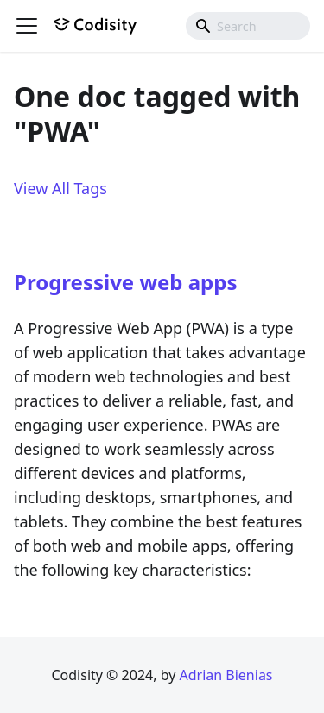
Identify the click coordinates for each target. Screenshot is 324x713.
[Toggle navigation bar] (27, 26)
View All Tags (60, 188)
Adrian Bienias (225, 675)
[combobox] (248, 26)
